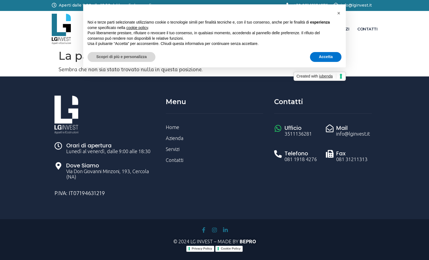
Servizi (172, 149)
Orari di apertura (89, 145)
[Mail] (330, 128)
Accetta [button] (326, 57)
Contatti (367, 29)
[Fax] (330, 154)
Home (172, 127)
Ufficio (293, 128)
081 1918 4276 (301, 159)
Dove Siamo (82, 165)
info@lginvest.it (356, 5)
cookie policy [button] (137, 27)
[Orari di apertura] (58, 146)
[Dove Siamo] (58, 166)
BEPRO (248, 241)
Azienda (174, 138)
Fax (341, 153)
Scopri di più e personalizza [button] (121, 57)
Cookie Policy (230, 248)
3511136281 (298, 133)
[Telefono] (278, 154)
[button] (338, 13)
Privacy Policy (202, 248)
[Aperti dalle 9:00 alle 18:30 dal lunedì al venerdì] (54, 5)
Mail (342, 128)
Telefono (296, 153)
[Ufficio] (278, 128)
